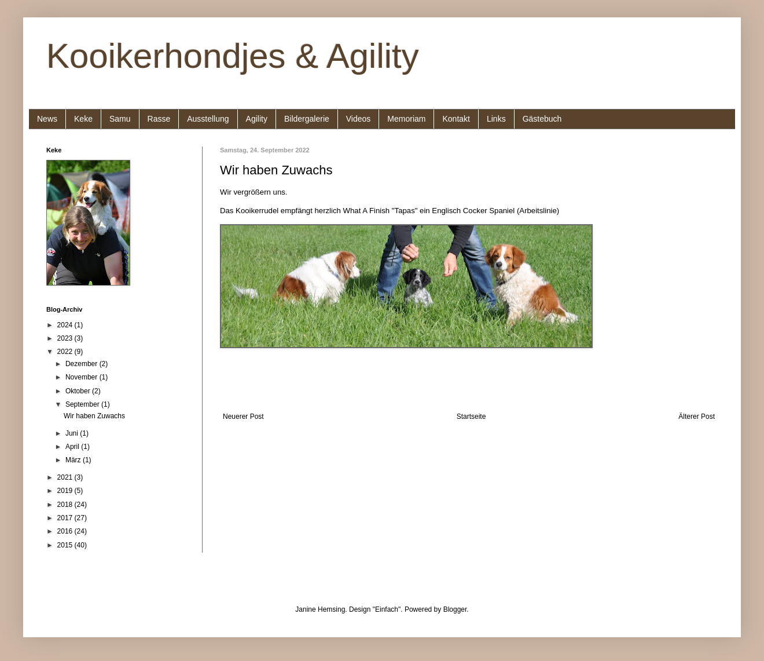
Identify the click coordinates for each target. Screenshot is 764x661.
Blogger (455, 609)
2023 (66, 338)
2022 (66, 352)
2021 (66, 477)
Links (496, 118)
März (74, 460)
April (73, 447)
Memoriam (406, 118)
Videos (358, 118)
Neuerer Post (243, 416)
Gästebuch (542, 118)
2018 (66, 505)
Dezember (82, 364)
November (82, 377)
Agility (256, 118)
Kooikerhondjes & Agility (232, 55)
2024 (66, 325)
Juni (72, 433)
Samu (120, 118)
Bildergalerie (306, 118)
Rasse (159, 118)
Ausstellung (208, 118)
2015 (66, 545)
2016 (66, 531)
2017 (66, 518)
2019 (66, 491)
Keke (83, 118)
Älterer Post (696, 416)
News (47, 118)
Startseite (471, 416)
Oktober (78, 391)
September (83, 404)
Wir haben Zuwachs (94, 416)
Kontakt (455, 118)
